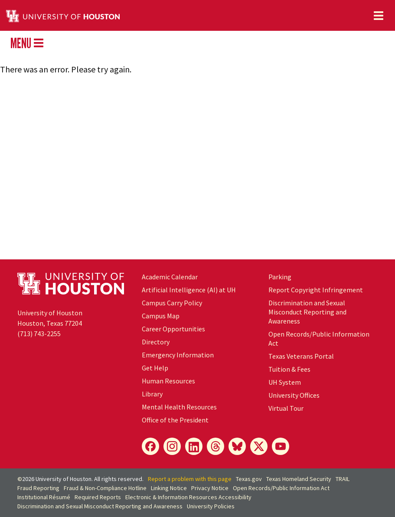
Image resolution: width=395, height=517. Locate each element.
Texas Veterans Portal (301, 356)
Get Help (155, 367)
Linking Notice (169, 488)
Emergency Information (178, 354)
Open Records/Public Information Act (281, 488)
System (284, 382)
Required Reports (98, 497)
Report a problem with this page (190, 479)
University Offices (294, 395)
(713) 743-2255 (39, 333)
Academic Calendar (170, 276)
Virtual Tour (286, 408)
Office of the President (175, 420)
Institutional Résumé (43, 497)
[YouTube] (280, 446)
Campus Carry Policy (172, 302)
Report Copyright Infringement (315, 289)
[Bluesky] (237, 446)
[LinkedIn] (193, 446)
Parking (279, 276)
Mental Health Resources (179, 406)
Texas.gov (249, 479)
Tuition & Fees (289, 369)
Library (152, 393)
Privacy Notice (210, 488)
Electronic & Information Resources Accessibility (188, 497)
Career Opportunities (173, 328)
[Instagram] (172, 446)
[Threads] (215, 446)
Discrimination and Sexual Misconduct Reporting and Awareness (307, 311)
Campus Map (161, 315)
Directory (156, 341)
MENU (26, 43)
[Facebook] (150, 446)
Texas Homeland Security (298, 479)
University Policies (211, 506)
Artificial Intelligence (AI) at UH (189, 289)
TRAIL (342, 479)
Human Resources (168, 380)
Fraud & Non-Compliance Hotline (105, 488)
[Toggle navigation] (378, 15)
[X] (259, 446)
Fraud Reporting (38, 488)
